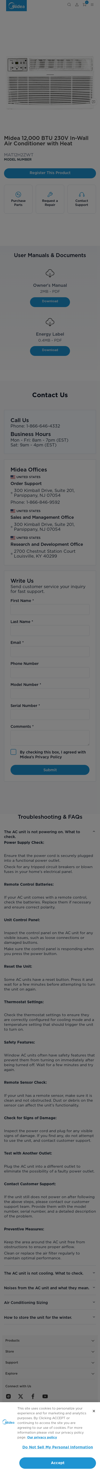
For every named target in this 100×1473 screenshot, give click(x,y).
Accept (57, 1463)
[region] (50, 1437)
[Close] (94, 1411)
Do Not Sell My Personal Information (57, 1447)
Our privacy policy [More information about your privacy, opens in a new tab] (42, 1437)
